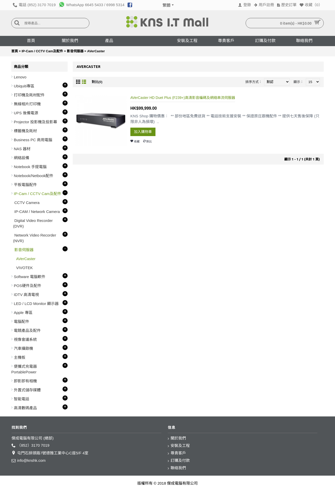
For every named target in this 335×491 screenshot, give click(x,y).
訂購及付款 (179, 460)
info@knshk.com (29, 460)
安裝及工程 (179, 445)
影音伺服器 (75, 51)
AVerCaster (96, 51)
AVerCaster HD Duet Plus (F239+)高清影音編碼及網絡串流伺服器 (182, 98)
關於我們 (177, 438)
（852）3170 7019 (30, 445)
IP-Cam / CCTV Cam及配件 (42, 51)
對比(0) (97, 82)
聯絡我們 (177, 468)
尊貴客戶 (177, 453)
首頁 (14, 51)
